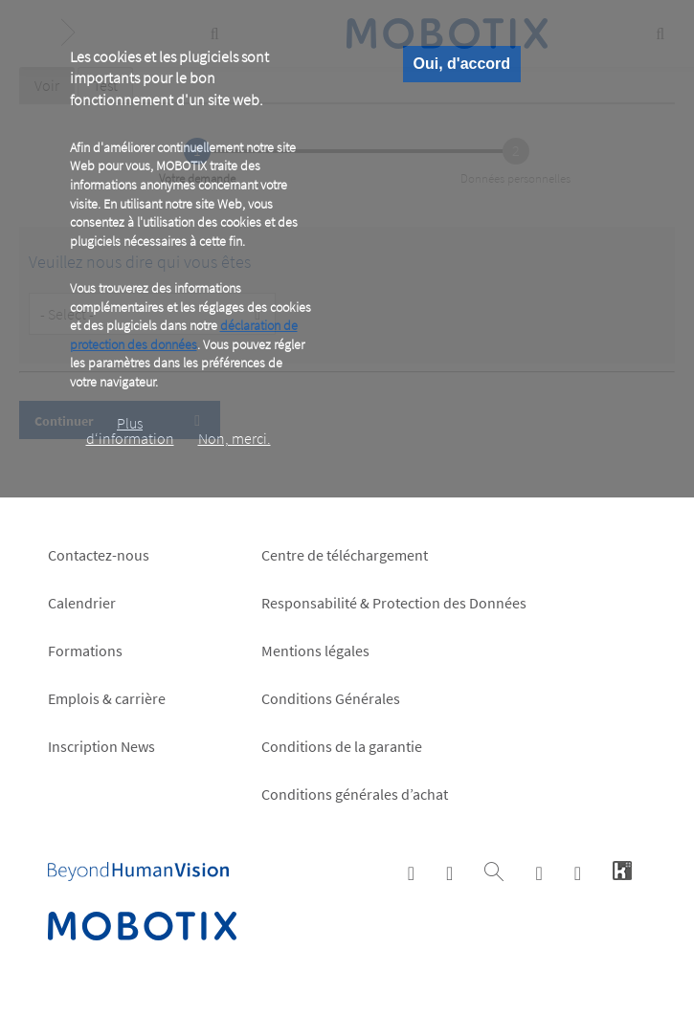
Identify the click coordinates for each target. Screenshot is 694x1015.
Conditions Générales (330, 698)
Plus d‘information (130, 430)
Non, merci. (234, 438)
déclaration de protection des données (184, 335)
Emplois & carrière (107, 698)
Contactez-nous (98, 554)
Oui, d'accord (462, 63)
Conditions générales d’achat (354, 794)
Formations (85, 650)
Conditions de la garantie (341, 746)
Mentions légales (315, 650)
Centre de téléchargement (344, 554)
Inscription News (101, 746)
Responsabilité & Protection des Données (393, 602)
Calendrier (82, 602)
